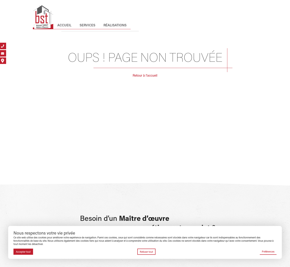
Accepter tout (23, 251)
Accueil (64, 25)
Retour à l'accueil (145, 75)
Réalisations (115, 25)
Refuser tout (146, 251)
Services (87, 25)
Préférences (268, 251)
